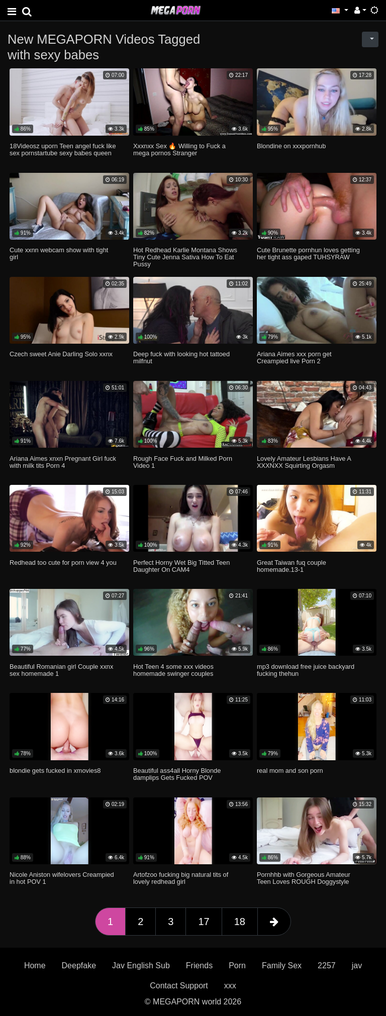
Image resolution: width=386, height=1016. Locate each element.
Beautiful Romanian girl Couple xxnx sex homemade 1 (61, 670)
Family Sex (282, 965)
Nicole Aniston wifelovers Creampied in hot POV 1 (62, 878)
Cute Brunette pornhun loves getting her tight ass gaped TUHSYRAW (308, 253)
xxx (230, 985)
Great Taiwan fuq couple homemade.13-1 (291, 566)
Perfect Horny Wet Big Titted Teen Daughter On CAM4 (181, 566)
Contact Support (179, 985)
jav (357, 965)
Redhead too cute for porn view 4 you (63, 562)
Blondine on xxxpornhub (291, 146)
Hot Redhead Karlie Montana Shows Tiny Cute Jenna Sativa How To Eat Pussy (185, 257)
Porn (237, 965)
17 (203, 921)
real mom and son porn (290, 770)
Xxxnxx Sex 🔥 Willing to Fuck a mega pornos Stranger (179, 149)
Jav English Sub (141, 965)
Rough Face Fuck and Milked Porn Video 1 (182, 462)
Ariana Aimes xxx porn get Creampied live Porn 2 (294, 357)
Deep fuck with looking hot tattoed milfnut (181, 357)
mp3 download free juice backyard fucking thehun (305, 670)
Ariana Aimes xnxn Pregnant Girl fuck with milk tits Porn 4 (63, 462)
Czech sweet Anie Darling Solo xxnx (61, 354)
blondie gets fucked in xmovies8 (55, 770)
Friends (199, 965)
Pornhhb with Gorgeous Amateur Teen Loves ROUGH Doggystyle (303, 878)
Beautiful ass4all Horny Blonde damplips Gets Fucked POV (177, 774)
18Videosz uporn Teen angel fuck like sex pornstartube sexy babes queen (63, 149)
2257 (327, 965)
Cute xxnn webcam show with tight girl (59, 253)
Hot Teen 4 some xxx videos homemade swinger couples (173, 670)
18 (239, 921)
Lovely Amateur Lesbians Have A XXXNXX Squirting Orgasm (304, 462)
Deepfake (79, 965)
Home (35, 965)
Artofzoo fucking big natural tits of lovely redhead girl (180, 878)
